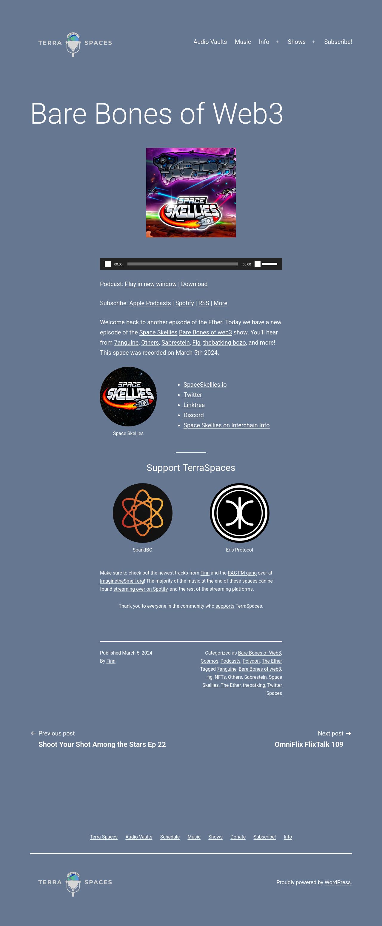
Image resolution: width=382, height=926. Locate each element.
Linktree (194, 405)
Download (194, 284)
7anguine (126, 342)
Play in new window (151, 284)
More (220, 303)
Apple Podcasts (150, 303)
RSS (203, 303)
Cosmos (209, 661)
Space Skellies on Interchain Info (227, 425)
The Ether (272, 661)
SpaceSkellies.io (205, 384)
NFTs (220, 677)
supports (224, 606)
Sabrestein (175, 342)
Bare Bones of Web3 (259, 653)
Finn (205, 573)
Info (264, 41)
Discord (194, 415)
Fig (196, 342)
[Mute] (258, 264)
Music (243, 41)
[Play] (108, 264)
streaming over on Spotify (140, 589)
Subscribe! (338, 41)
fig (209, 677)
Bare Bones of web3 (205, 332)
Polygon (251, 661)
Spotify (184, 303)
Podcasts (231, 661)
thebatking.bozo (224, 342)
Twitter (193, 394)
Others (150, 342)
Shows (297, 41)
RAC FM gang (242, 573)
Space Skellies (158, 332)
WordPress (338, 882)
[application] (191, 264)
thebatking (254, 685)
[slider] (182, 263)
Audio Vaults (210, 41)
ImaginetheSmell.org (122, 581)
